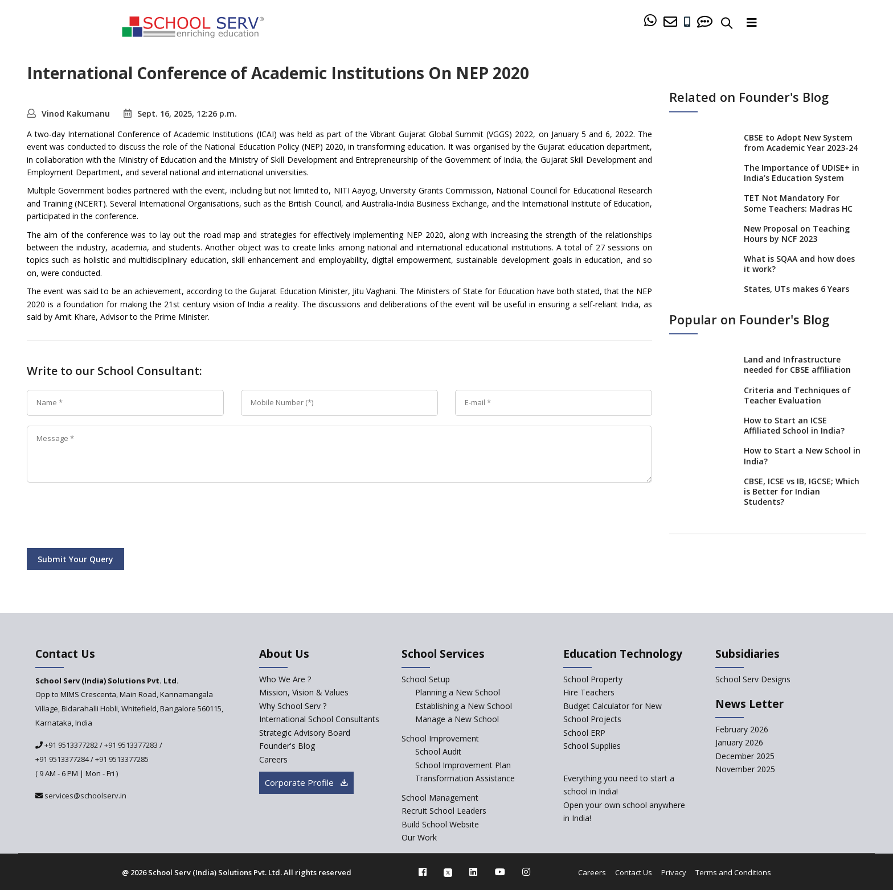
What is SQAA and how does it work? (799, 263)
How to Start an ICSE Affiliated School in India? (794, 425)
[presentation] (113, 517)
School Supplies (592, 745)
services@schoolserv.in (84, 795)
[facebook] (423, 872)
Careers (592, 872)
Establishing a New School (463, 706)
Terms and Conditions (733, 872)
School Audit (438, 751)
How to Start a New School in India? (802, 456)
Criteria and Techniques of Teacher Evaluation (797, 395)
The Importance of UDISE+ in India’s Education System (801, 172)
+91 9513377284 (62, 759)
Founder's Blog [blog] (287, 745)
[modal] (859, 768)
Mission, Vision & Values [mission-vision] (304, 692)
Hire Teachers (589, 692)
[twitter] (448, 872)
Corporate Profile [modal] (306, 782)
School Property (592, 679)
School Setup (426, 679)
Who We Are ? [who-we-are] (285, 679)
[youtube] (500, 872)
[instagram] (526, 872)
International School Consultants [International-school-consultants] (319, 719)
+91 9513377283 (131, 745)
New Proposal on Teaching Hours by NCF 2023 (797, 233)
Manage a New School (457, 719)
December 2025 (745, 756)
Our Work (419, 837)
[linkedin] (473, 872)
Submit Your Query (75, 559)
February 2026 (741, 729)
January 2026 (739, 742)
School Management (440, 797)
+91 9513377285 (122, 759)
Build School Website (440, 824)
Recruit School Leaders (444, 810)
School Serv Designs (752, 679)
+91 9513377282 (70, 745)
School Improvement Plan (463, 765)
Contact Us (633, 872)
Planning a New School (457, 692)
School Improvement (440, 738)
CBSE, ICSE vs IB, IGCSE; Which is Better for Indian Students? (801, 491)
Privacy (673, 872)
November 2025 (745, 769)
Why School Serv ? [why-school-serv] (292, 706)
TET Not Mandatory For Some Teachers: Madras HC (798, 203)
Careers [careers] (273, 759)
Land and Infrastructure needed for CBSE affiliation (797, 365)
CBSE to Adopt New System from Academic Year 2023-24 (801, 142)
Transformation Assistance (465, 778)
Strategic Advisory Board (304, 732)
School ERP (584, 732)
